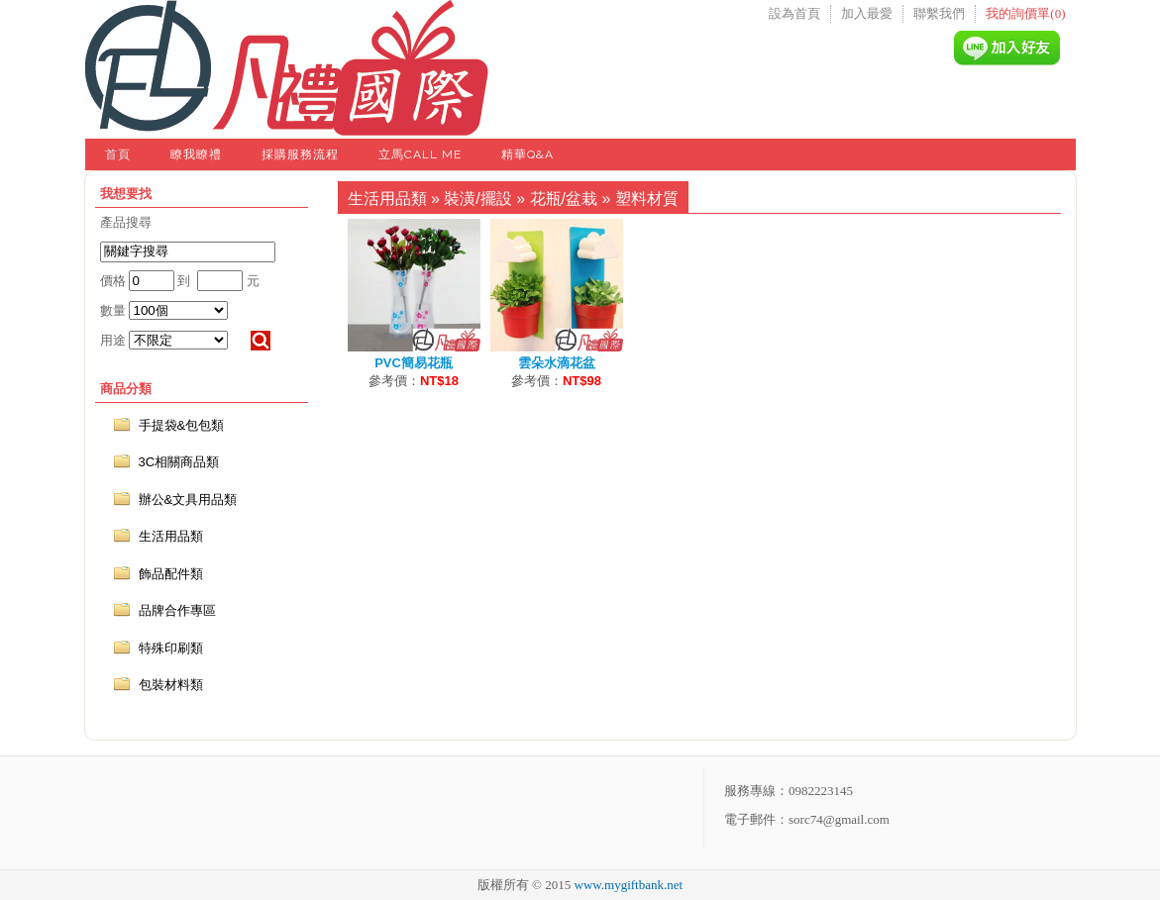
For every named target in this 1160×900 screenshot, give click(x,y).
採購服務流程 (300, 154)
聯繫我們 (939, 13)
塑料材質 (647, 198)
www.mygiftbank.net (629, 884)
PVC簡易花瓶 (413, 362)
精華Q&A (527, 154)
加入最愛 (867, 13)
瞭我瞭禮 (196, 154)
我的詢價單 (1025, 13)
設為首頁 (794, 13)
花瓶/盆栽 (563, 198)
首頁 (118, 154)
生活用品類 (387, 198)
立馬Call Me (420, 154)
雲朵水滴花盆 (556, 362)
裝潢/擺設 (477, 198)
